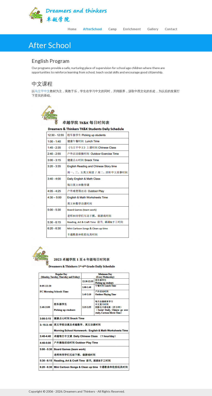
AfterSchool (92, 29)
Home (72, 29)
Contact (171, 29)
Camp (112, 29)
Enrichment (132, 29)
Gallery (152, 29)
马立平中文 (42, 91)
